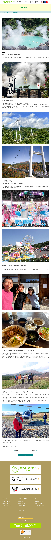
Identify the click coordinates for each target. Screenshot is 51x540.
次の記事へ (34, 450)
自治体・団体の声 (22, 503)
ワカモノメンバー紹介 (6, 507)
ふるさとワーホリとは (6, 501)
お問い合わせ (21, 517)
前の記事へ (17, 450)
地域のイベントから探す (39, 505)
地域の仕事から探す (39, 503)
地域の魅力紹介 (6, 12)
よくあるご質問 (37, 2)
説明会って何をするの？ (6, 505)
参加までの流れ (5, 503)
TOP (2, 12)
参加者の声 (21, 501)
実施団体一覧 (32, 2)
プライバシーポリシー (23, 520)
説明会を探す (37, 501)
